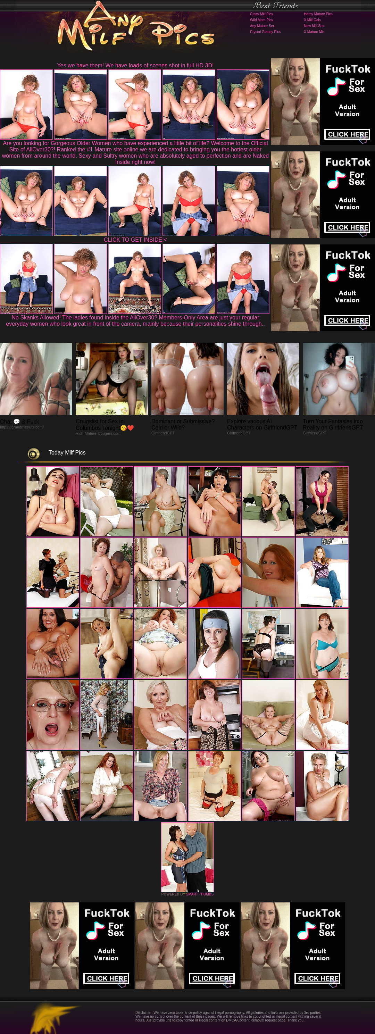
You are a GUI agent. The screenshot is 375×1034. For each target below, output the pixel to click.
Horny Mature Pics (318, 14)
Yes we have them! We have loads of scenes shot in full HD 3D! (135, 65)
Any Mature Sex (262, 26)
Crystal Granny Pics (265, 32)
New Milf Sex (314, 26)
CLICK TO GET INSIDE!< (135, 240)
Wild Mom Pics (261, 20)
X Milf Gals (312, 20)
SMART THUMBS (200, 894)
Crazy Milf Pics (261, 14)
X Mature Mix (314, 32)
